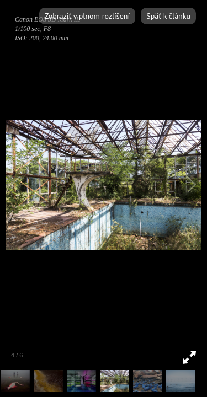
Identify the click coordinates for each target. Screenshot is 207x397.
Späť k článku (168, 16)
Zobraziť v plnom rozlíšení (87, 16)
